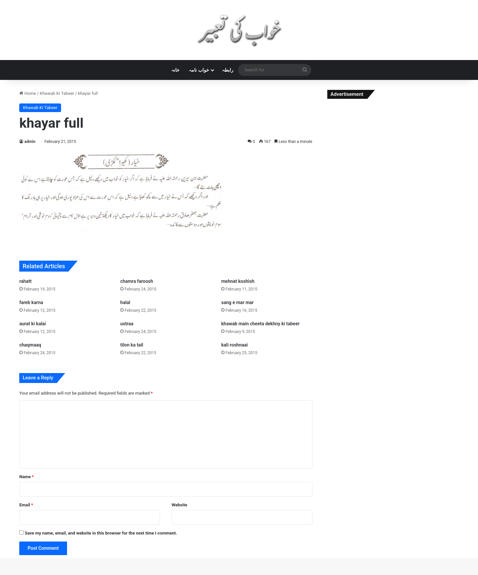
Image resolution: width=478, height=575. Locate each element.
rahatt (25, 281)
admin (29, 141)
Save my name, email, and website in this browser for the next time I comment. (101, 533)
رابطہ (227, 70)
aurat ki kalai (32, 323)
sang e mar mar (237, 302)
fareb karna (31, 302)
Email (26, 504)
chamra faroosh (136, 281)
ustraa (126, 323)
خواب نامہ (199, 70)
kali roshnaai (234, 345)
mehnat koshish (237, 281)
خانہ (175, 70)
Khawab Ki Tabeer (57, 93)
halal (125, 302)
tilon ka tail (131, 345)
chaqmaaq (30, 345)
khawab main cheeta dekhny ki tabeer (260, 323)
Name (26, 476)
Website (179, 504)
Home (27, 93)
